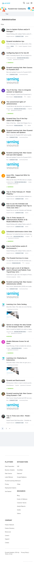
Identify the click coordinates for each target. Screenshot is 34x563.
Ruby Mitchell (14, 125)
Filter (2, 24)
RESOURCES (21, 491)
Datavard (19, 473)
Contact (7, 542)
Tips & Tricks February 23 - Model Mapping (18, 193)
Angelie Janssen (15, 36)
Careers (7, 535)
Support (7, 539)
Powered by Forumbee (28, 561)
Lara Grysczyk (16, 331)
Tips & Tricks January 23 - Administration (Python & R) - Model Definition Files (17, 220)
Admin (26, 36)
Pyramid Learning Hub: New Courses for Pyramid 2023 (19, 68)
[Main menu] (31, 3)
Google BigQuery (22, 477)
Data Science (8, 473)
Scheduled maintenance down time (19, 231)
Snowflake (20, 470)
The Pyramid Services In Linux (17, 258)
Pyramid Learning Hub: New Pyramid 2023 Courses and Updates (19, 131)
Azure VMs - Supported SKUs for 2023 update (18, 176)
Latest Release (9, 477)
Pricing (7, 484)
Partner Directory (9, 528)
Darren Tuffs (15, 236)
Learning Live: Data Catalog (16, 304)
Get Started (8, 491)
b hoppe (14, 348)
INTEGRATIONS (22, 462)
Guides (19, 510)
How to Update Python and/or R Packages (18, 30)
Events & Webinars (22, 499)
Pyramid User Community (17, 9)
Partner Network (9, 525)
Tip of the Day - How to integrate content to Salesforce (18, 91)
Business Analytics (10, 470)
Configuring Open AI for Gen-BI (17, 53)
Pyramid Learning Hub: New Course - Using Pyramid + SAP (19, 394)
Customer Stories (21, 503)
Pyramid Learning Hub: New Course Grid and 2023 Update (19, 154)
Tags (7, 14)
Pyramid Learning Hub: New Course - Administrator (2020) (19, 283)
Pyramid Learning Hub (11, 480)
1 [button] (2, 428)
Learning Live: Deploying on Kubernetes (16, 359)
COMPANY (8, 520)
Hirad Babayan (10, 385)
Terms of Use (8, 554)
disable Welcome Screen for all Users (17, 342)
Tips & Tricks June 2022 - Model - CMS (18, 417)
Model (26, 422)
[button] (9, 428)
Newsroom (8, 532)
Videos (19, 513)
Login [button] (27, 3)
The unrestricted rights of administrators (16, 103)
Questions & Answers (18, 59)
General (28, 263)
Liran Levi (13, 263)
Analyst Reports (21, 506)
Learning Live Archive (13, 309)
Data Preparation (9, 466)
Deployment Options (10, 488)
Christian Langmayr (11, 277)
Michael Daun (16, 109)
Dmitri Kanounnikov (17, 58)
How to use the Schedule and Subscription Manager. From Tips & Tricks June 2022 (19, 206)
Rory (12, 74)
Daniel (10, 46)
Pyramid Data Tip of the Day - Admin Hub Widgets (17, 119)
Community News (23, 74)
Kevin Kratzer (14, 97)
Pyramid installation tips (15, 41)
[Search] (24, 3)
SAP (18, 466)
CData (18, 484)
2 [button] (6, 428)
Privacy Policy (24, 552)
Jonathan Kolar (16, 182)
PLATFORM (9, 462)
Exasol (19, 480)
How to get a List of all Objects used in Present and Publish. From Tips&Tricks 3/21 (18, 270)
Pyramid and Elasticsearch (15, 380)
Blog (18, 495)
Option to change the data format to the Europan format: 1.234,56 (18, 326)
